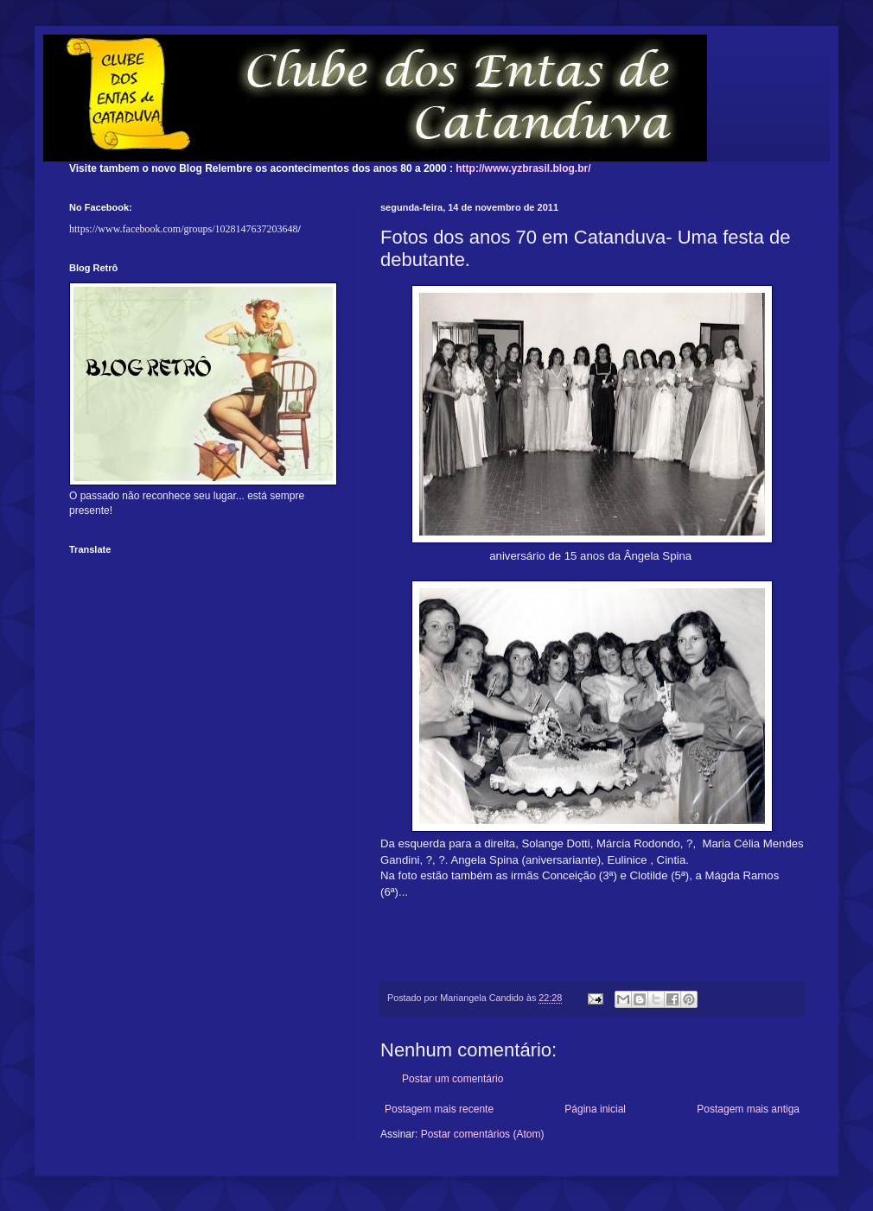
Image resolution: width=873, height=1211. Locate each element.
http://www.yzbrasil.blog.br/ (523, 168)
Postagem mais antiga (748, 1109)
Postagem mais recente (439, 1109)
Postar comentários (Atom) (483, 1134)
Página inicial (595, 1109)
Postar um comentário (452, 1079)
